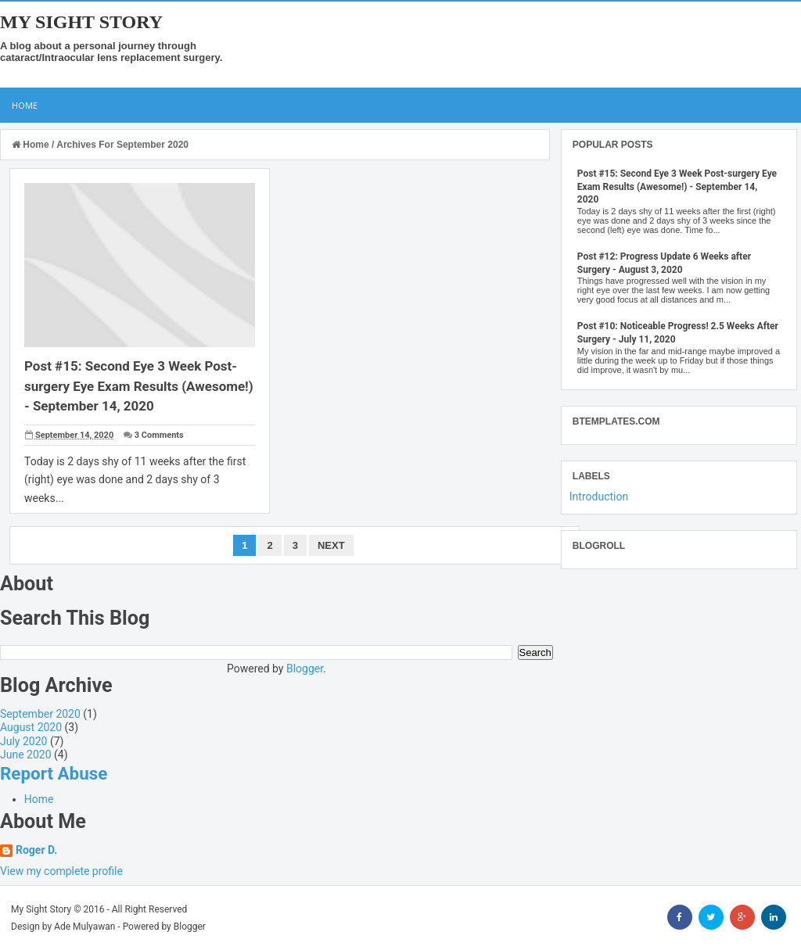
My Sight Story (81, 22)
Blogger (304, 668)
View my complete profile (61, 871)
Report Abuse (53, 773)
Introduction (598, 496)
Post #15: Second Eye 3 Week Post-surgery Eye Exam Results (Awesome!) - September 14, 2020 (138, 386)
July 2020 (23, 741)
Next (331, 545)
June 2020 (26, 754)
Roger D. (36, 850)
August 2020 (31, 727)
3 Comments (159, 435)
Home (25, 105)
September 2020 (40, 714)
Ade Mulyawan (84, 926)
